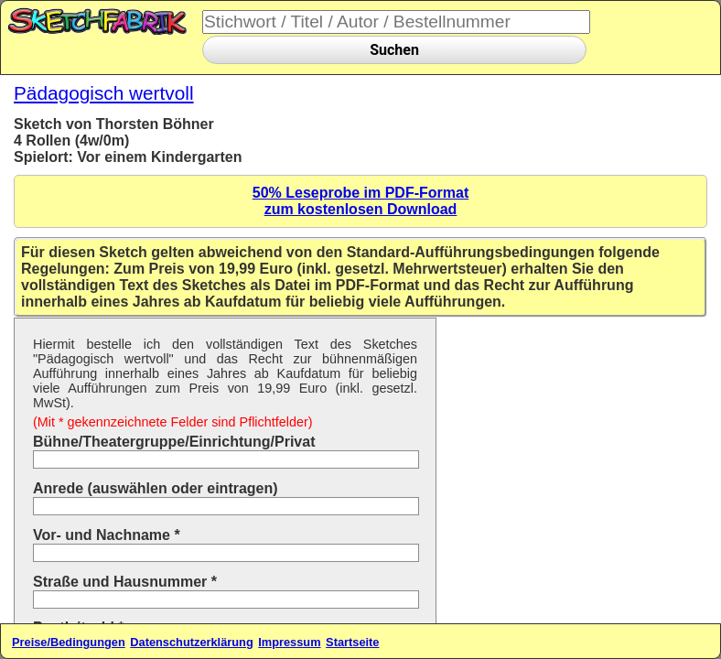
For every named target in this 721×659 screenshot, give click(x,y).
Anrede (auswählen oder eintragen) (155, 488)
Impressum (289, 642)
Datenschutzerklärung (191, 642)
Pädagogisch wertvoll (104, 92)
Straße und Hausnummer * (125, 581)
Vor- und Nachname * (106, 535)
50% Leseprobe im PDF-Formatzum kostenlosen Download (361, 201)
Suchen (394, 50)
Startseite (352, 642)
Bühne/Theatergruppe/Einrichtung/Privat (174, 441)
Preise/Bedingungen (68, 642)
